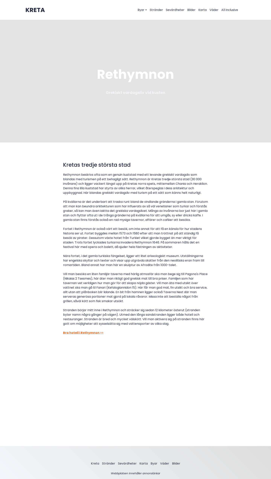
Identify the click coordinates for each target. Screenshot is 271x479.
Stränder (156, 10)
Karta (202, 10)
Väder (213, 10)
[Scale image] (98, 362)
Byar (141, 10)
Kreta (95, 463)
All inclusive (229, 10)
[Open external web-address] (35, 10)
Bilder (191, 10)
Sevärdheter (175, 10)
